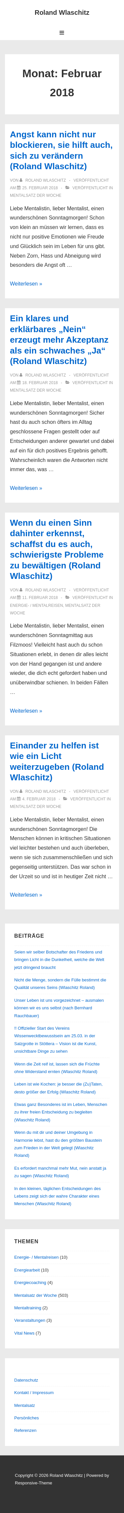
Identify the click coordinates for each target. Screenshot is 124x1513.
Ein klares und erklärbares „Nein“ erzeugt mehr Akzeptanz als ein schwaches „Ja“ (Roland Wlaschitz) (59, 339)
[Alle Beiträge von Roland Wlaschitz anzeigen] (43, 180)
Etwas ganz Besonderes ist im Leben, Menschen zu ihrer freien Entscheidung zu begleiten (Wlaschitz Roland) (60, 1112)
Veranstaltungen (29, 1320)
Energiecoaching (30, 1282)
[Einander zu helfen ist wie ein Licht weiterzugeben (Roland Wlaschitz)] (39, 799)
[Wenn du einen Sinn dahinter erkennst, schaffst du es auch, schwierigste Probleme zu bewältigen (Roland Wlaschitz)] (40, 597)
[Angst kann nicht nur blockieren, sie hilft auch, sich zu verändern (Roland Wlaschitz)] (40, 188)
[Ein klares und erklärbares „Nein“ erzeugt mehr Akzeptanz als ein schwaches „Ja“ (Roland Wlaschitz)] (40, 382)
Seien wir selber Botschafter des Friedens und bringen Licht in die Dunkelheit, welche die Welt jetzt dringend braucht (59, 960)
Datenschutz (26, 1380)
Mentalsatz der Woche (36, 195)
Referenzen (25, 1430)
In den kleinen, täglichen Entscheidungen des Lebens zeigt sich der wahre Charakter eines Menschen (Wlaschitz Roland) (57, 1196)
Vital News (24, 1333)
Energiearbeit (27, 1270)
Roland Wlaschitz (62, 12)
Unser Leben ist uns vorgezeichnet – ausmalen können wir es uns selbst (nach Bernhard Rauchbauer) (59, 1008)
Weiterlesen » (26, 284)
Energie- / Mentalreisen (36, 605)
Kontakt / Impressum (34, 1392)
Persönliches (26, 1417)
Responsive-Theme (33, 1482)
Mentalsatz (24, 1405)
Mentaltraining (27, 1307)
